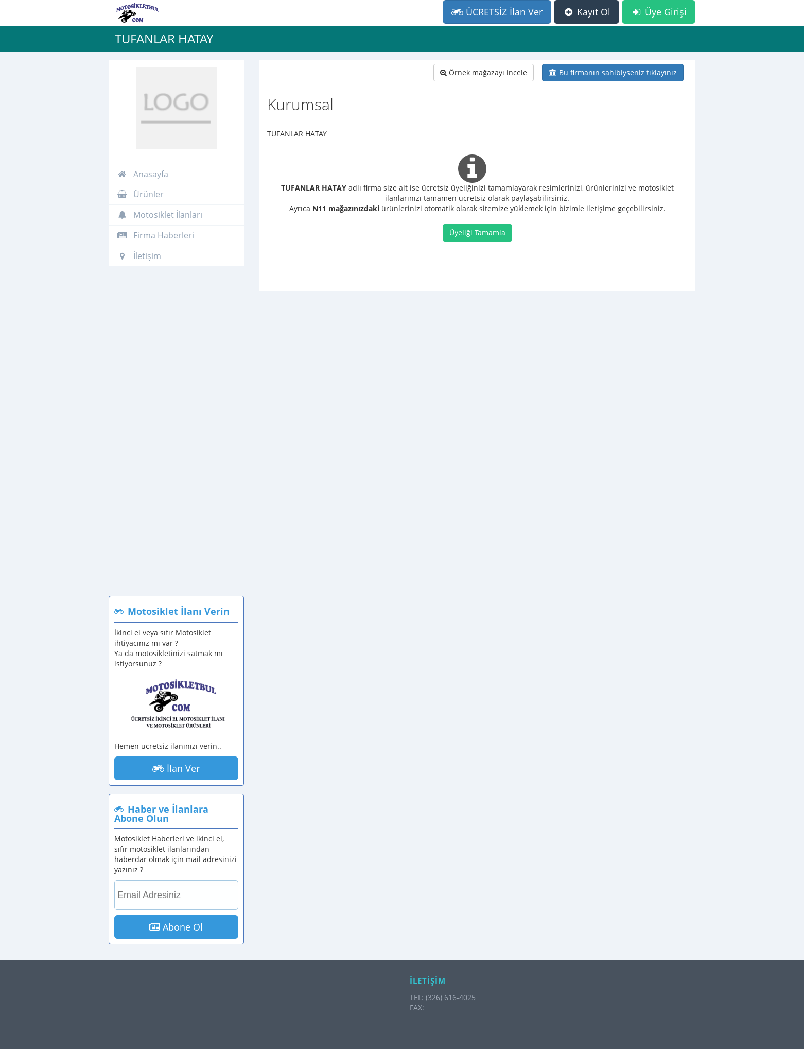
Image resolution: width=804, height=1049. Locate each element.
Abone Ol (176, 927)
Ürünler (140, 194)
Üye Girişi (659, 12)
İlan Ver (176, 768)
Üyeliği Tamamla (477, 232)
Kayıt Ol (586, 12)
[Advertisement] (176, 436)
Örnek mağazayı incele (483, 72)
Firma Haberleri (155, 235)
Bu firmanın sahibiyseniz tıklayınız (613, 72)
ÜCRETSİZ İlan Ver (497, 12)
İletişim (139, 256)
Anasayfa (142, 174)
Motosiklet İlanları (159, 214)
